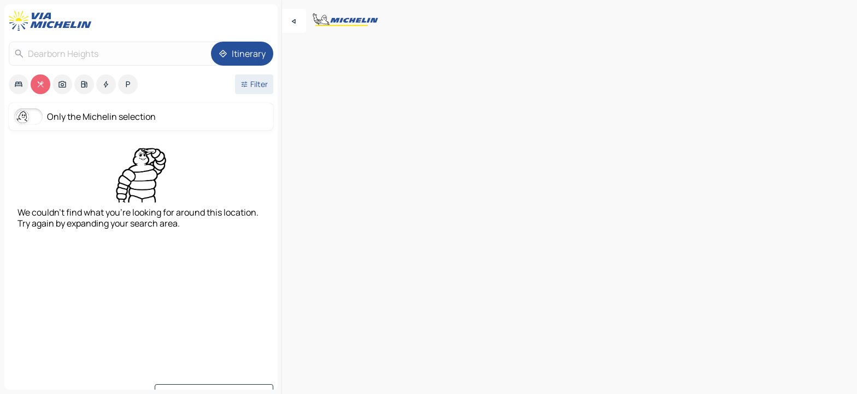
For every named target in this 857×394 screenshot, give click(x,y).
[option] (18, 84)
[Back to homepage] (52, 21)
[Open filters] (254, 84)
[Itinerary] (242, 54)
